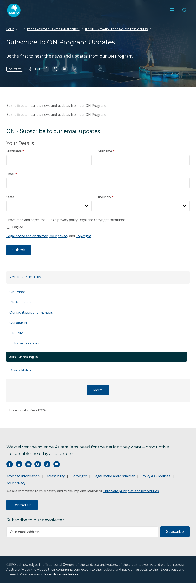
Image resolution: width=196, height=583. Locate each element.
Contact (15, 69)
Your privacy (58, 236)
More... (98, 390)
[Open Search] (184, 10)
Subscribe (175, 531)
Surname (106, 151)
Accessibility (55, 476)
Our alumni (18, 323)
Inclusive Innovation (24, 343)
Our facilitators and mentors (31, 312)
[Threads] (47, 464)
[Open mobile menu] (172, 10)
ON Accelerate (21, 302)
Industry (106, 197)
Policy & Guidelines (156, 476)
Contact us (21, 505)
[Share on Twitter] (55, 69)
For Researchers (25, 277)
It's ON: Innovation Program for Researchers (116, 29)
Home (10, 29)
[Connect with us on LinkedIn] (28, 464)
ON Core (16, 333)
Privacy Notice (20, 370)
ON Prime (17, 292)
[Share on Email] (74, 69)
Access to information (23, 476)
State (10, 197)
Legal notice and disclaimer (27, 236)
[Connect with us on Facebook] (9, 464)
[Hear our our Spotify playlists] (37, 464)
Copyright (83, 236)
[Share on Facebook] (46, 69)
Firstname (15, 151)
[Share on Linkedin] (64, 69)
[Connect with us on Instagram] (19, 464)
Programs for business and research (53, 29)
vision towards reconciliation (56, 574)
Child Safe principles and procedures (131, 491)
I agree (17, 227)
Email (11, 174)
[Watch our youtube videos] (56, 464)
